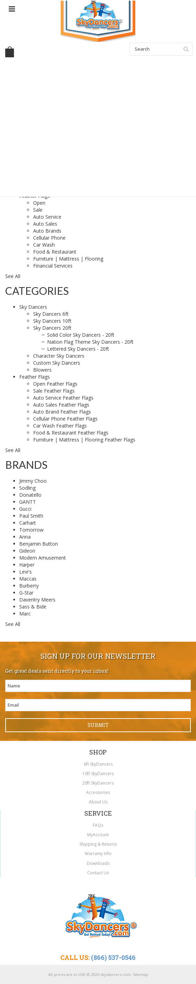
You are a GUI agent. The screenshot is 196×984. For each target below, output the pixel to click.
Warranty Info (98, 854)
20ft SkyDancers (98, 783)
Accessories (98, 792)
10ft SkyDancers (98, 774)
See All (12, 276)
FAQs (98, 825)
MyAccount (98, 835)
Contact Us (98, 873)
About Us (98, 802)
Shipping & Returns (98, 844)
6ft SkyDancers (98, 764)
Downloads (98, 863)
